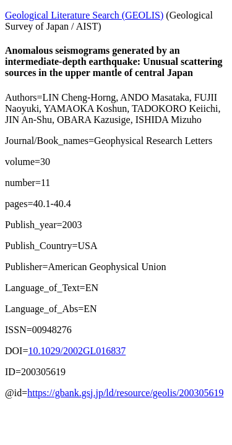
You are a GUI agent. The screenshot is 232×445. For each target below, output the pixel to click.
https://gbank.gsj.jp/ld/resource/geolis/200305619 (125, 393)
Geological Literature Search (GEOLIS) (84, 15)
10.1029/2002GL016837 (77, 350)
